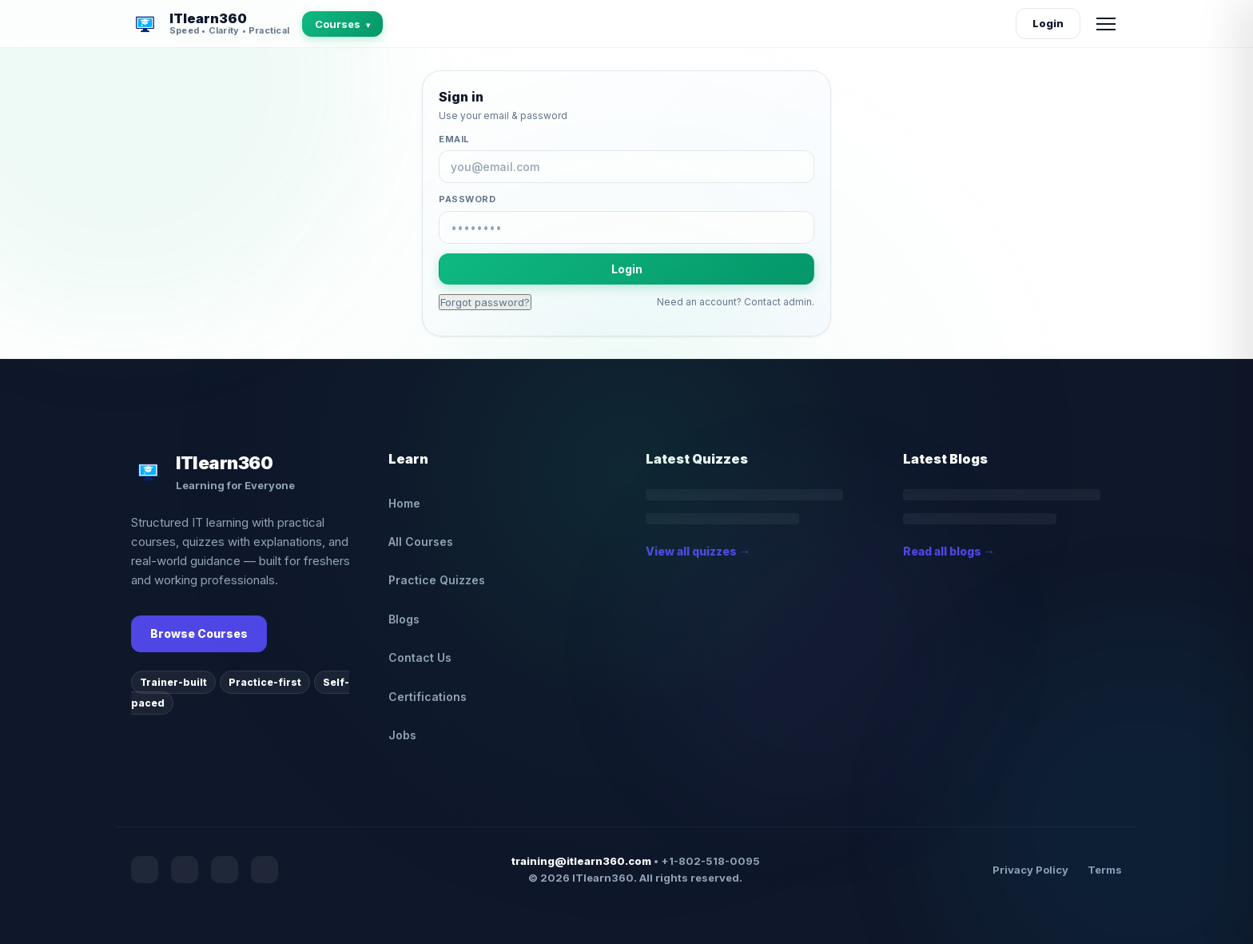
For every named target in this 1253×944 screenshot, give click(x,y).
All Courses (420, 541)
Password (467, 199)
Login (1048, 23)
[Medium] (264, 869)
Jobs (402, 735)
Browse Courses (199, 633)
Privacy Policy (1030, 869)
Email (454, 139)
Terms (1105, 869)
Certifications (427, 696)
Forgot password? (485, 302)
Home (404, 503)
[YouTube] (184, 869)
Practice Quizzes (436, 580)
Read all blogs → (949, 551)
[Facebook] (144, 869)
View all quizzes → (698, 551)
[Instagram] (224, 869)
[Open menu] (1106, 24)
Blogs (404, 619)
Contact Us (419, 657)
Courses (342, 24)
